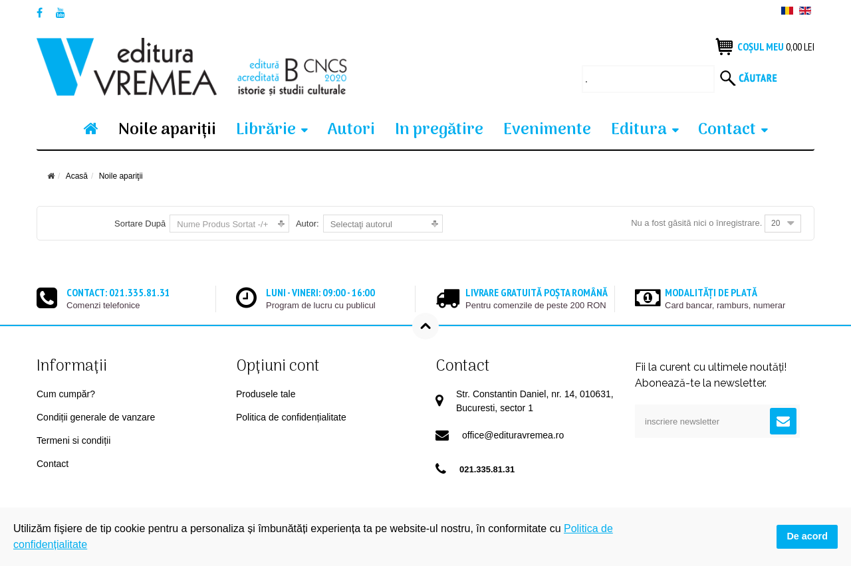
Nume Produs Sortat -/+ (222, 224)
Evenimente (547, 130)
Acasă (77, 176)
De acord (807, 536)
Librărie (266, 130)
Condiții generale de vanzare (96, 417)
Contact (727, 130)
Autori (351, 130)
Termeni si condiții (73, 440)
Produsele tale (266, 394)
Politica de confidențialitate (291, 417)
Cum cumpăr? (66, 394)
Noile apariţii (167, 130)
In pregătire (439, 130)
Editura (639, 130)
